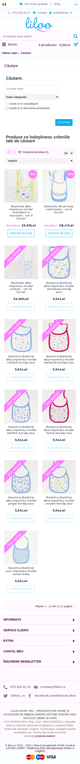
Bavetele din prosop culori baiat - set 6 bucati (59, 209)
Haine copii (9, 53)
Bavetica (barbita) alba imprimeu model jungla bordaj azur (21, 500)
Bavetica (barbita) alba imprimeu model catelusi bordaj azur (21, 359)
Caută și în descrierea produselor (27, 108)
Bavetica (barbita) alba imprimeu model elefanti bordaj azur (21, 430)
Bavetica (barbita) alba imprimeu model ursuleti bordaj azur (59, 500)
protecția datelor (45, 736)
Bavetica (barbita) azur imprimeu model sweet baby (21, 571)
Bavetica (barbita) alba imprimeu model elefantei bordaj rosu (59, 359)
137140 (10, 748)
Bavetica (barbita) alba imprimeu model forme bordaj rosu (59, 430)
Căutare (26, 53)
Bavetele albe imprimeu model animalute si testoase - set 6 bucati (21, 212)
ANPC (21, 748)
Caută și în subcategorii (21, 103)
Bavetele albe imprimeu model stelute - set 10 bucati (21, 287)
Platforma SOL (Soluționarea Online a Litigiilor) (51, 749)
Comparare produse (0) (35, 152)
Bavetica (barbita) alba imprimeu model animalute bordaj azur (59, 287)
